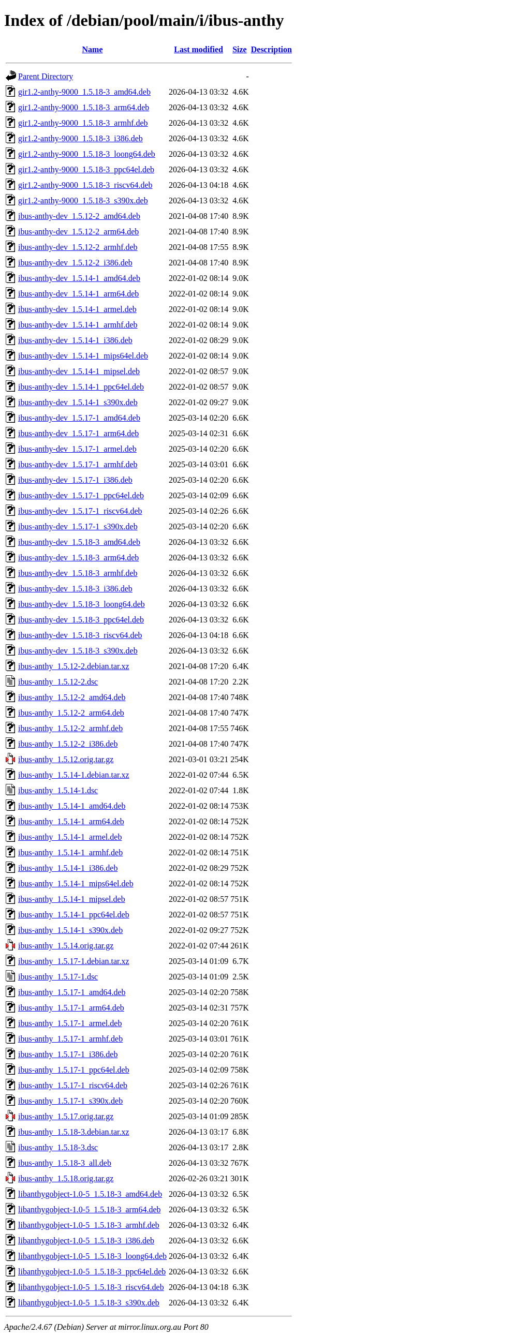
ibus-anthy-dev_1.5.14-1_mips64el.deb (83, 355)
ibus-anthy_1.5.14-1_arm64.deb (71, 821)
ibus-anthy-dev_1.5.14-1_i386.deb (75, 340)
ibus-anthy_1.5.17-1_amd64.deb (72, 992)
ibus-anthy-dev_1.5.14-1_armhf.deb (78, 324)
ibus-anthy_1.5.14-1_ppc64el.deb (73, 914)
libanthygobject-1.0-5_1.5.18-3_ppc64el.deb (92, 1271)
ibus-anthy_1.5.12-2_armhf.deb (70, 728)
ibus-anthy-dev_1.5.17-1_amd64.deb (79, 417)
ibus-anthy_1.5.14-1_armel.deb (70, 837)
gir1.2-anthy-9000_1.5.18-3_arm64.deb (83, 107)
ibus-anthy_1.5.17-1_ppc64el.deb (73, 1069)
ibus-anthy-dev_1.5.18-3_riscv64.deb (80, 635)
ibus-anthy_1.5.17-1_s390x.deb (70, 1100)
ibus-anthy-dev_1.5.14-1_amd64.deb (79, 278)
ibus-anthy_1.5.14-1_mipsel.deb (71, 899)
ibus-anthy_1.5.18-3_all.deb (64, 1163)
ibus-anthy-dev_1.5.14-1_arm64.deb (78, 293)
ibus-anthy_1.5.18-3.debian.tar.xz (73, 1131)
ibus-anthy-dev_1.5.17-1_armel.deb (77, 448)
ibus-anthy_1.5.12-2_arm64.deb (71, 712)
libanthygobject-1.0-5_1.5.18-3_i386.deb (86, 1240)
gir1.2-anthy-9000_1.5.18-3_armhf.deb (83, 122)
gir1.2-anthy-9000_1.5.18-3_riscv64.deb (85, 185)
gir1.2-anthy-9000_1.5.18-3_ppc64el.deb (86, 169)
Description (271, 49)
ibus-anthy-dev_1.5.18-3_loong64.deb (81, 604)
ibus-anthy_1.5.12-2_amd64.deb (72, 697)
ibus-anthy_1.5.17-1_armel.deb (70, 1023)
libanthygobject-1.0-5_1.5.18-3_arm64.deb (89, 1209)
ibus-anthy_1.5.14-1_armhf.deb (70, 852)
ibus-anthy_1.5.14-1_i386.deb (67, 868)
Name (92, 49)
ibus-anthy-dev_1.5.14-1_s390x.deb (78, 402)
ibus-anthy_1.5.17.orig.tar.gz (65, 1116)
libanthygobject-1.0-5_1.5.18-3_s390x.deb (88, 1302)
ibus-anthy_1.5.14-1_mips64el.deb (76, 883)
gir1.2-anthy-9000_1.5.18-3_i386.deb (80, 138)
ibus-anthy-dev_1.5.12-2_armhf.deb (78, 247)
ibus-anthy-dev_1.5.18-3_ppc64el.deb (81, 619)
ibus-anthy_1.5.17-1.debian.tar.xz (73, 961)
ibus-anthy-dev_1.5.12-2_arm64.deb (78, 231)
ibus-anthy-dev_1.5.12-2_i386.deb (75, 262)
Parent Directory (45, 76)
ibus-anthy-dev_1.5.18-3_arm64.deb (78, 557)
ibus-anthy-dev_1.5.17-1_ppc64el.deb (81, 495)
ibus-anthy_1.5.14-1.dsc (58, 790)
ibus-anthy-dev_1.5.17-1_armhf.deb (78, 464)
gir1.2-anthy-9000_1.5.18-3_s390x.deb (83, 200)
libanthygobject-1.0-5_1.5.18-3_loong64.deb (92, 1256)
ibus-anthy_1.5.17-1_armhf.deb (70, 1038)
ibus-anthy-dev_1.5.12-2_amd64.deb (79, 216)
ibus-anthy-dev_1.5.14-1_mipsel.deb (79, 371)
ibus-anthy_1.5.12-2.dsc (58, 681)
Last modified (198, 49)
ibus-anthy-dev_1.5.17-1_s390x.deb (78, 526)
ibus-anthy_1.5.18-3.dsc (58, 1147)
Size (239, 49)
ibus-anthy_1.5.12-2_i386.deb (67, 743)
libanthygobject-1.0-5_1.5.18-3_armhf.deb (88, 1225)
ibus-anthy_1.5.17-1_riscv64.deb (72, 1085)
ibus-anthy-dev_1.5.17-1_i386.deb (75, 480)
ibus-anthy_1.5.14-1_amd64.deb (72, 805)
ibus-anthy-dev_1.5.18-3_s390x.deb (78, 650)
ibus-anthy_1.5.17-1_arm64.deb (71, 1007)
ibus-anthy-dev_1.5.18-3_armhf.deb (78, 573)
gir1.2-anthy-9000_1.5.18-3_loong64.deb (86, 154)
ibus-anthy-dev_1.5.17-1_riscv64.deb (80, 511)
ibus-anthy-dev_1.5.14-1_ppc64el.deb (81, 386)
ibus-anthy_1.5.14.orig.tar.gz (65, 945)
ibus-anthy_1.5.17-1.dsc (58, 976)
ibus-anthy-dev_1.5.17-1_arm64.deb (78, 433)
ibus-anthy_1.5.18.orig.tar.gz (65, 1178)
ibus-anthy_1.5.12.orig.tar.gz (65, 759)
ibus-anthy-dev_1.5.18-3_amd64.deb (79, 542)
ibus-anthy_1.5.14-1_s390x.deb (70, 930)
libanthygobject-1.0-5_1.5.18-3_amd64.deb (90, 1194)
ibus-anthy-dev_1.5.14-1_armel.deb (77, 309)
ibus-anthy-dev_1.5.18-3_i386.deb (75, 588)
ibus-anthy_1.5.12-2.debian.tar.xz (73, 666)
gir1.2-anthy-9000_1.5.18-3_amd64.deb (84, 91)
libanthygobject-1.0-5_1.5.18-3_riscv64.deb (91, 1287)
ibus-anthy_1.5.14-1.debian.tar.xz (73, 774)
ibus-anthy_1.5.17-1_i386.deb (67, 1054)
